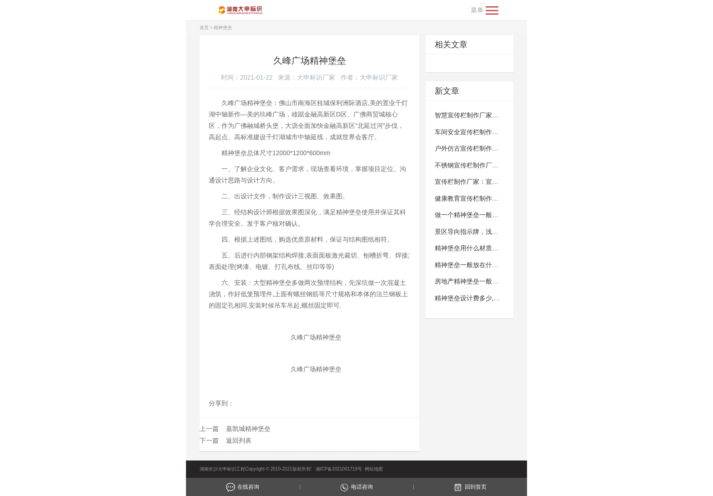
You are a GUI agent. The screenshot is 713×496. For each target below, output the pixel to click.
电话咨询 (356, 487)
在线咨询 (242, 487)
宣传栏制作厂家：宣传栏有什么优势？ (489, 181)
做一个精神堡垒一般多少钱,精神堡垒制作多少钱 (502, 214)
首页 (204, 27)
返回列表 (238, 440)
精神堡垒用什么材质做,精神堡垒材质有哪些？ (499, 248)
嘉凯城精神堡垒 (248, 428)
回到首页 (470, 487)
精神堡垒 (223, 27)
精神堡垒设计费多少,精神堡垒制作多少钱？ (496, 298)
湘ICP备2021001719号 (337, 468)
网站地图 (374, 468)
